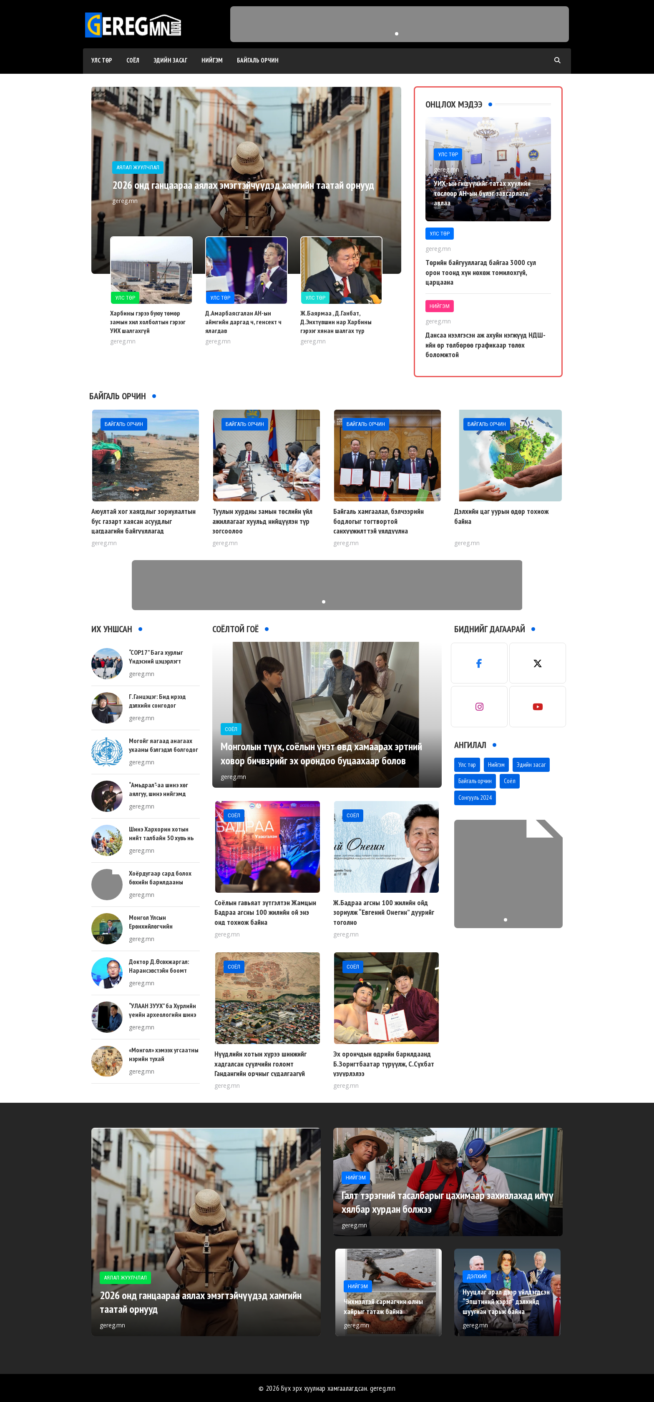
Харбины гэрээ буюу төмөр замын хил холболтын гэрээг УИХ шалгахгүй (148, 322)
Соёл (132, 60)
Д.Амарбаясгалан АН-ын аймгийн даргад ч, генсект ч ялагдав (243, 322)
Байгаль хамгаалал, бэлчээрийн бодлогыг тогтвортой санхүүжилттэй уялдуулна (378, 521)
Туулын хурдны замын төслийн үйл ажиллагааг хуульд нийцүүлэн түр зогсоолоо (262, 521)
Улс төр (101, 60)
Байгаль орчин (258, 60)
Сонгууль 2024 (475, 797)
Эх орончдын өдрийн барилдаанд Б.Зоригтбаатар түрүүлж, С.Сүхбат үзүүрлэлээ (383, 1063)
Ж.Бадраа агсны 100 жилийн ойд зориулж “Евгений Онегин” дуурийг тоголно (383, 912)
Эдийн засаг (170, 60)
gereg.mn (382, 1388)
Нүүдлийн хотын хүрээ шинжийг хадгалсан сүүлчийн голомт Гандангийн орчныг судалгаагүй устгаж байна (260, 1068)
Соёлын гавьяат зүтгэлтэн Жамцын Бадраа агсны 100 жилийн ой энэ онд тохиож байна (265, 912)
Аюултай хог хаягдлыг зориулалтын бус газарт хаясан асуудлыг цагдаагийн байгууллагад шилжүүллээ (143, 525)
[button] (396, 33)
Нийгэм (212, 60)
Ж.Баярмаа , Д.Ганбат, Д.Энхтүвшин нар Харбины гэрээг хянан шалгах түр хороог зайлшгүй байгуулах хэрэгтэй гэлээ (336, 330)
